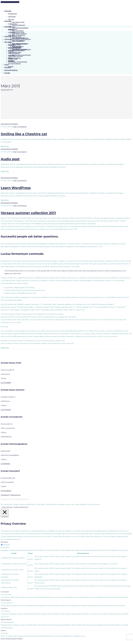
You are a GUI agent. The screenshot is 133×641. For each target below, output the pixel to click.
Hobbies (15, 124)
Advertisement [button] (6, 619)
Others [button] (3, 630)
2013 (7, 90)
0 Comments (22, 127)
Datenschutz (16, 495)
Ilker (15, 127)
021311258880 (6, 383)
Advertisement (6, 124)
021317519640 (6, 410)
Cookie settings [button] (6, 507)
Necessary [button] (4, 542)
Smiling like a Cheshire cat (24, 134)
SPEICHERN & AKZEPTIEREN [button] (11, 639)
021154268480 (6, 491)
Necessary (6, 545)
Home (3, 90)
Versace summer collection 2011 (28, 213)
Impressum (5, 495)
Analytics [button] (4, 608)
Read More (5, 146)
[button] (10, 2)
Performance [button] (6, 600)
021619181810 (5, 464)
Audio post (10, 159)
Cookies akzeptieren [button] (20, 507)
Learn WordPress (16, 188)
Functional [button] (5, 592)
